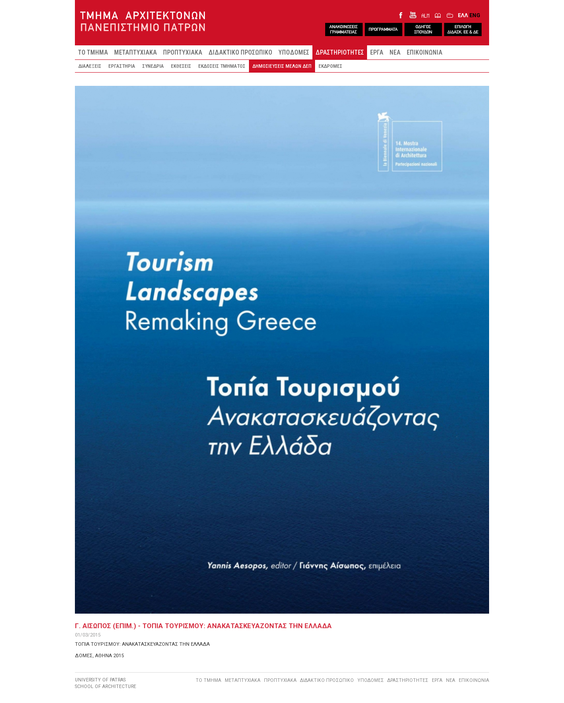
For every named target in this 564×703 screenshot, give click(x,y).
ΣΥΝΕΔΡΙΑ (153, 66)
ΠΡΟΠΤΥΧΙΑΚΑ (182, 52)
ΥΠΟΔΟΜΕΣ (293, 52)
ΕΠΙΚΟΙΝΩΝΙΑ (424, 52)
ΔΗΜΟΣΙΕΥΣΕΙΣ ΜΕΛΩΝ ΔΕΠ (282, 66)
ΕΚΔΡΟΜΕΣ (330, 66)
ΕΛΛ (463, 15)
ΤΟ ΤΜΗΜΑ (93, 52)
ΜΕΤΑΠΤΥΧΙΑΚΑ (135, 52)
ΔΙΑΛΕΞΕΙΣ (89, 66)
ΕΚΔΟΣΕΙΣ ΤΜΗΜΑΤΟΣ (221, 66)
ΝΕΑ (395, 52)
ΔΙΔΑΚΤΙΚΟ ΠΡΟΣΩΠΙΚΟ (240, 52)
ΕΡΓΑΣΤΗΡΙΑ (121, 66)
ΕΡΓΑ (376, 52)
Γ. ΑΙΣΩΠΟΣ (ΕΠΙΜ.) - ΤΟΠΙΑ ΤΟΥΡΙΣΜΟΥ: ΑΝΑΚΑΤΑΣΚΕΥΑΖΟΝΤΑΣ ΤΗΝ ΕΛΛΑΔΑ (203, 626)
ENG (474, 15)
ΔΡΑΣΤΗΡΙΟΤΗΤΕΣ (339, 52)
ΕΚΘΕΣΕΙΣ (181, 66)
